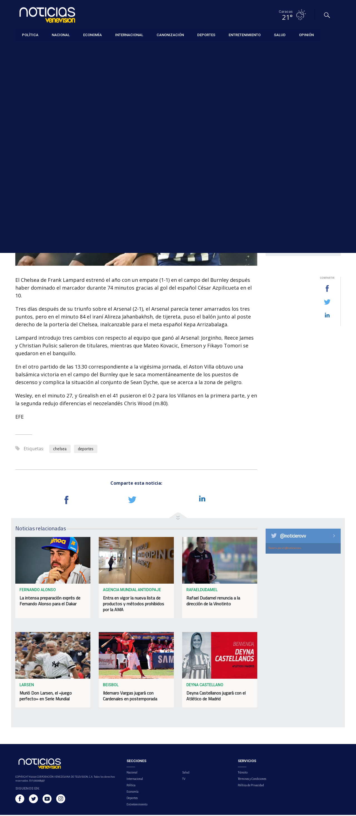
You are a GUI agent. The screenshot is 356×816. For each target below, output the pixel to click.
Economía (133, 792)
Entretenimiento (137, 805)
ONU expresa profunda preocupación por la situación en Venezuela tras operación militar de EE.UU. (308, 203)
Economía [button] (92, 35)
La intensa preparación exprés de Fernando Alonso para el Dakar (49, 602)
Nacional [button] (61, 35)
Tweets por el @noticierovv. (285, 549)
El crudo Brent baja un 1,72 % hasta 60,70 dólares (307, 156)
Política (131, 786)
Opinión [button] (306, 35)
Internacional (135, 780)
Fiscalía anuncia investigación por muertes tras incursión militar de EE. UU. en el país (308, 235)
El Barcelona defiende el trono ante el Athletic (305, 177)
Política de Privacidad (251, 786)
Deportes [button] (206, 35)
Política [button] (30, 35)
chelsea (60, 450)
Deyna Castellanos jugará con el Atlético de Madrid (216, 697)
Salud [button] (280, 35)
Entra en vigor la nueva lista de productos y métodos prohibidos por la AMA (133, 605)
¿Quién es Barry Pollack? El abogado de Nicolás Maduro (309, 136)
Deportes (23, 48)
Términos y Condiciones (252, 780)
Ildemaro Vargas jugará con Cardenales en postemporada (130, 697)
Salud (185, 773)
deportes (85, 450)
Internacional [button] (129, 35)
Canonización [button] (170, 35)
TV (184, 780)
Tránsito (243, 773)
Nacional (132, 773)
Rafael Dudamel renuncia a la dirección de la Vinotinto (213, 602)
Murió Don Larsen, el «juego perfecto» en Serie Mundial (45, 697)
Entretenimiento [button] (245, 35)
